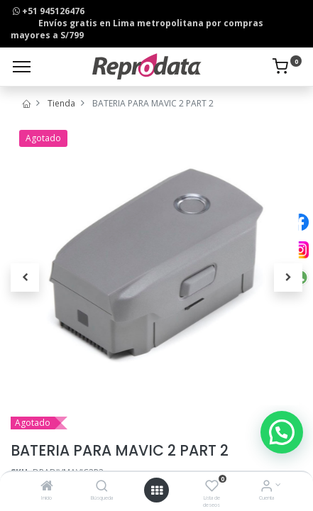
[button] (25, 277)
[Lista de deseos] (212, 487)
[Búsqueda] (102, 487)
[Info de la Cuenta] (266, 487)
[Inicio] (46, 487)
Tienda (61, 103)
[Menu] (21, 67)
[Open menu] (157, 490)
